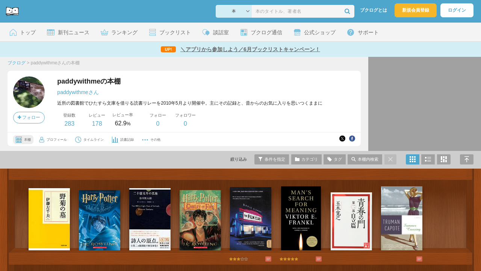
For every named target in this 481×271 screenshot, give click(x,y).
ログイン (457, 10)
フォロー (29, 117)
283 (69, 123)
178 (97, 123)
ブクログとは (373, 10)
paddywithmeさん (78, 92)
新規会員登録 (415, 10)
